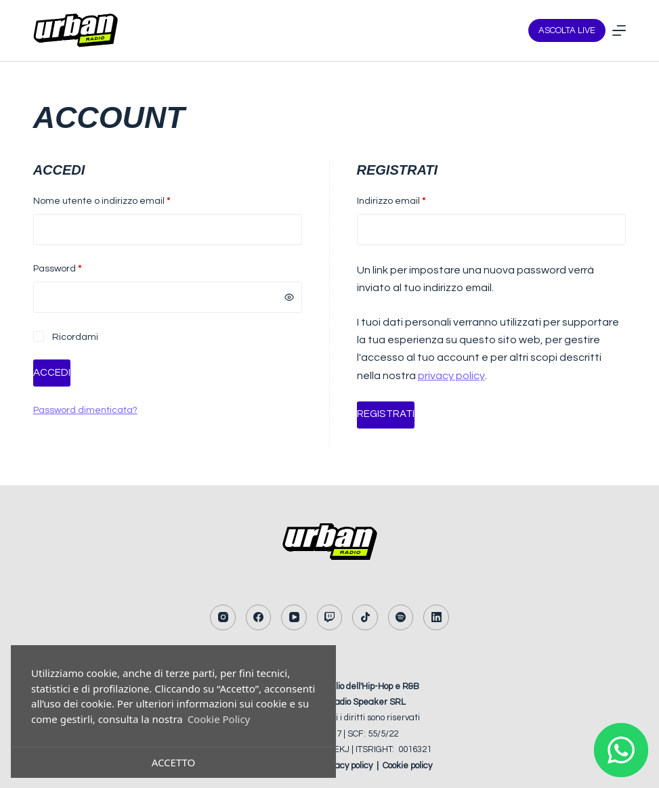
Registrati (385, 414)
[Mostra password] (289, 297)
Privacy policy (346, 765)
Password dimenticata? (85, 410)
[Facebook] (259, 617)
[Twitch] (330, 617)
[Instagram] (223, 617)
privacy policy (451, 375)
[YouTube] (294, 617)
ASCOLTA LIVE (566, 30)
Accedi (51, 373)
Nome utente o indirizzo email (122, 200)
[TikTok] (365, 617)
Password (77, 267)
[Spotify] (401, 617)
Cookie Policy (219, 719)
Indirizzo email (411, 200)
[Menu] (619, 30)
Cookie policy (407, 765)
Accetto (174, 762)
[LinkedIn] (436, 617)
